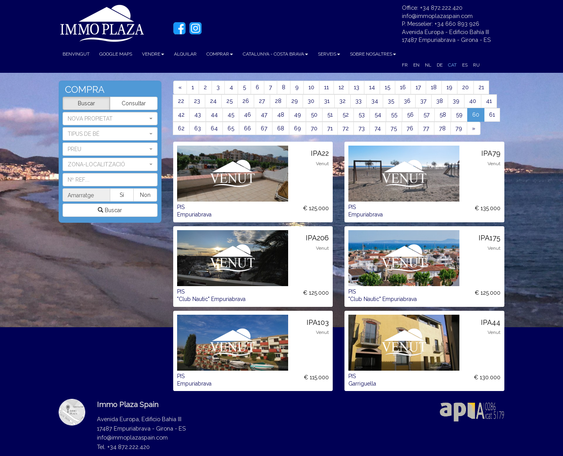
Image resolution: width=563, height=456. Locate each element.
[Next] (474, 128)
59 (459, 114)
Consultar (134, 103)
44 (214, 114)
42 (181, 114)
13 (356, 87)
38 (439, 100)
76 (410, 128)
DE (440, 65)
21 (481, 87)
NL (428, 65)
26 (245, 100)
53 (362, 114)
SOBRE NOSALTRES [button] (373, 54)
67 (264, 128)
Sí (122, 195)
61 (492, 114)
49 (297, 114)
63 (197, 128)
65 (231, 128)
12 (341, 87)
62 (181, 128)
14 (372, 87)
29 (294, 100)
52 (345, 114)
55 (394, 114)
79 (458, 128)
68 (280, 128)
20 (465, 87)
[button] (110, 134)
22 (181, 100)
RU (476, 65)
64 (214, 128)
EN (416, 65)
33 (358, 100)
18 (434, 87)
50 (314, 114)
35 (391, 100)
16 (403, 87)
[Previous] (180, 87)
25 (229, 100)
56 (410, 114)
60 (478, 114)
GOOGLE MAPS (115, 54)
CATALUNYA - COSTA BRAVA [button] (275, 54)
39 (456, 100)
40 (472, 100)
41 (489, 100)
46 (247, 114)
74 (378, 128)
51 (330, 114)
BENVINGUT (76, 54)
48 (280, 114)
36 (407, 100)
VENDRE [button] (153, 54)
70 (314, 128)
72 (345, 128)
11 (326, 87)
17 (418, 87)
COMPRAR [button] (219, 54)
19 (449, 87)
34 (374, 100)
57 (426, 114)
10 (311, 87)
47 (264, 114)
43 (197, 114)
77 (426, 128)
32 (342, 100)
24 (213, 100)
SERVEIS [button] (329, 54)
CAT (452, 65)
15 (387, 87)
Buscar (86, 103)
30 (311, 100)
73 (362, 128)
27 (262, 100)
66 (247, 128)
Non (145, 195)
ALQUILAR (185, 54)
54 (378, 114)
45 (231, 114)
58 (442, 114)
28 (278, 100)
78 (442, 128)
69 (297, 128)
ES (465, 65)
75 (394, 128)
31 (327, 100)
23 (197, 100)
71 (330, 128)
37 (423, 100)
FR (405, 65)
